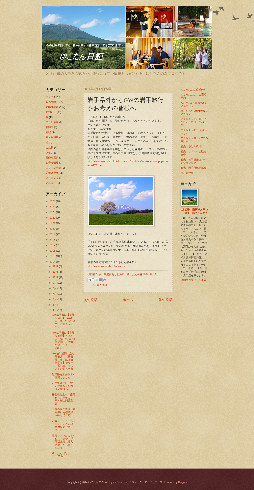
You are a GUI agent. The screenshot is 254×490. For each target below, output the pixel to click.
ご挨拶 (49, 147)
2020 (53, 228)
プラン (49, 152)
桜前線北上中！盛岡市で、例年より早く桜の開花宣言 (63, 399)
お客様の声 (52, 107)
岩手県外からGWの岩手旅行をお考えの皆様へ (63, 386)
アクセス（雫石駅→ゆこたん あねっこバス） (193, 122)
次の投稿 (90, 300)
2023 (53, 212)
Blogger (182, 482)
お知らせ (51, 112)
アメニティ (52, 177)
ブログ (49, 96)
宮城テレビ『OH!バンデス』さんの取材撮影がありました (63, 425)
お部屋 (49, 127)
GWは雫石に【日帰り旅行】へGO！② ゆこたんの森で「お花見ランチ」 (63, 321)
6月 (55, 299)
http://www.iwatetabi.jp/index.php (107, 266)
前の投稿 (165, 300)
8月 (55, 288)
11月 (56, 271)
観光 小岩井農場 (191, 146)
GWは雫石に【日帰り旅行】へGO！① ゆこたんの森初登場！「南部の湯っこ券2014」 (63, 340)
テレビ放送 (52, 122)
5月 (55, 304)
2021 (53, 223)
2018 (53, 239)
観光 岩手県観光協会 (193, 167)
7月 (55, 293)
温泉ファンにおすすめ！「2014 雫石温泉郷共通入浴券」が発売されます (63, 441)
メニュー (51, 182)
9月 (55, 282)
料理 (48, 132)
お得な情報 (52, 162)
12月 (56, 266)
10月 (56, 277)
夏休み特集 (52, 137)
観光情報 (102, 285)
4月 (55, 310)
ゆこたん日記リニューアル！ (63, 455)
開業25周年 (52, 172)
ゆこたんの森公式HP (193, 89)
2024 (53, 206)
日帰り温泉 (52, 157)
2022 (53, 217)
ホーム (128, 300)
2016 (53, 250)
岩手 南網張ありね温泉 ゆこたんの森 (196, 211)
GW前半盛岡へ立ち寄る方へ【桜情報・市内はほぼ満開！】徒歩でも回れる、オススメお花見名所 (63, 361)
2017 (53, 245)
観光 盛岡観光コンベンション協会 (193, 161)
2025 (53, 201)
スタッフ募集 (53, 167)
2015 (53, 256)
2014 (53, 261)
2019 (53, 234)
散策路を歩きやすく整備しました (63, 376)
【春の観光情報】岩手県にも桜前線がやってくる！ (63, 412)
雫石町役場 (187, 172)
